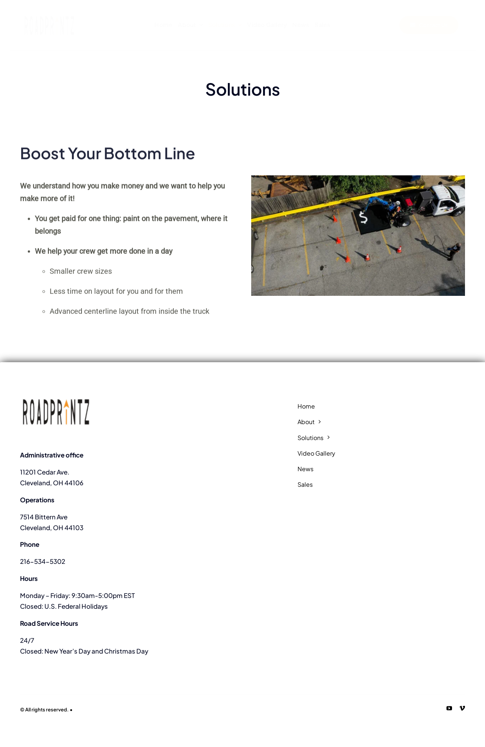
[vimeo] (462, 708)
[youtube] (449, 708)
